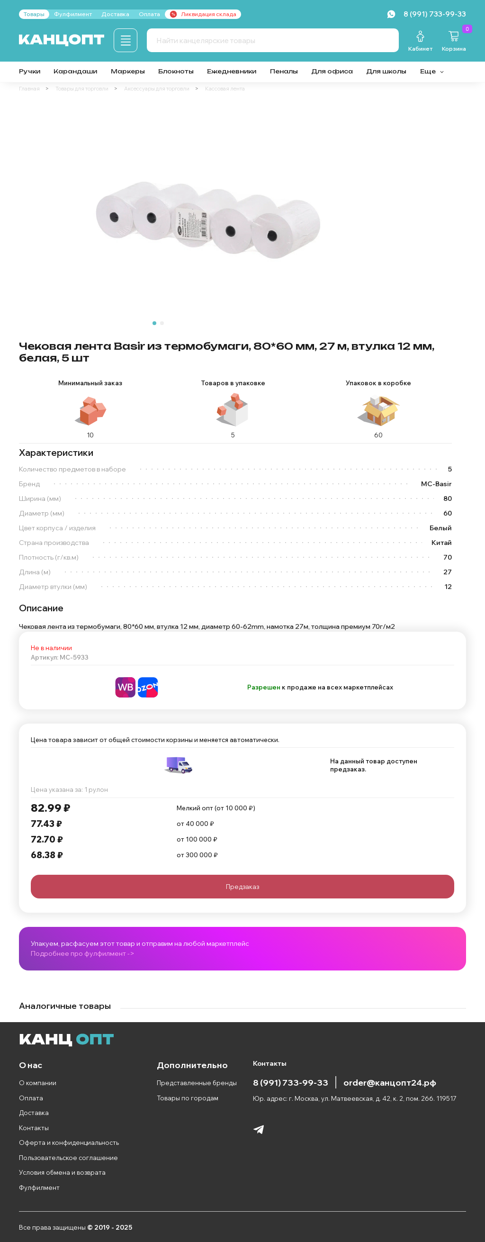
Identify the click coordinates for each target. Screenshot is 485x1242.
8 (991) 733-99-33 (290, 1082)
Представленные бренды (197, 1083)
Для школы (386, 71)
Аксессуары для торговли (156, 88)
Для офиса (332, 71)
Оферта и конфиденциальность (69, 1142)
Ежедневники (231, 71)
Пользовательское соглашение (68, 1157)
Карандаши (75, 71)
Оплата (31, 1098)
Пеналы (284, 71)
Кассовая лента (225, 88)
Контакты (34, 1128)
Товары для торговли (81, 88)
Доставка (34, 1112)
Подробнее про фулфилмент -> (83, 953)
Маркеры (128, 71)
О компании (37, 1083)
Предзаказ (242, 886)
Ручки (29, 71)
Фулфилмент (39, 1187)
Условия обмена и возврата (62, 1172)
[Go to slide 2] (162, 323)
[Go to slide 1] (154, 323)
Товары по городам (187, 1098)
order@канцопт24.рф (389, 1082)
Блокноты (176, 71)
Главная (29, 88)
